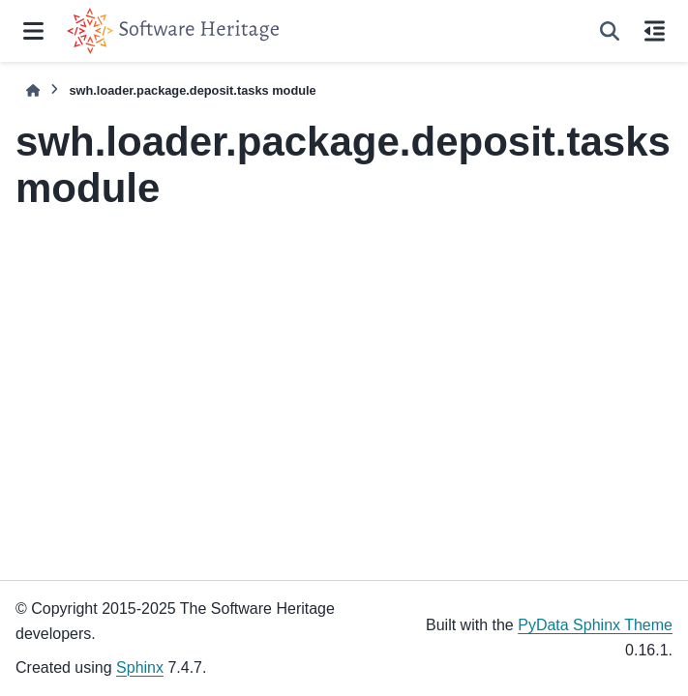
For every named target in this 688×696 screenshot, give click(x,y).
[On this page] (655, 30)
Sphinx (140, 667)
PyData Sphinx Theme (595, 625)
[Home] (33, 90)
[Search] (609, 30)
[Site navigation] (33, 30)
